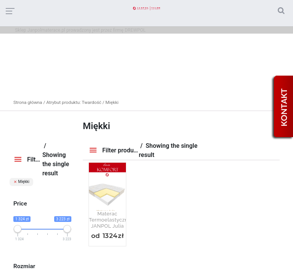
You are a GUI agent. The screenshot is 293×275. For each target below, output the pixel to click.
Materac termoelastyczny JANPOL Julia (107, 220)
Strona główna (27, 102)
